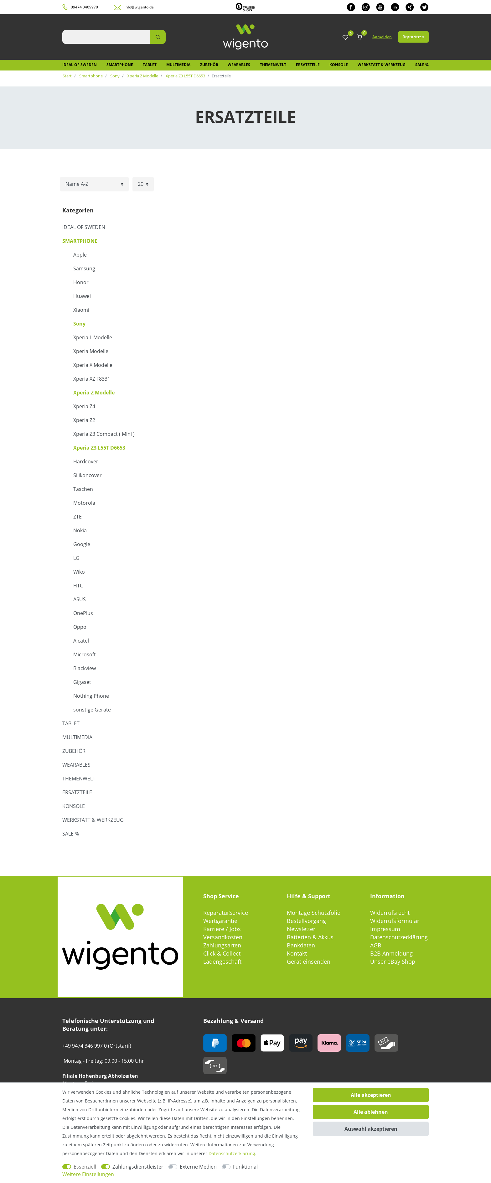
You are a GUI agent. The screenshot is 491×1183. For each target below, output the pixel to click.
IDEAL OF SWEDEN (79, 64)
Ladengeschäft (222, 961)
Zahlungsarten (222, 945)
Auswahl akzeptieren (370, 1128)
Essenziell (85, 1166)
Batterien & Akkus (310, 937)
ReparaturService (225, 912)
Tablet (150, 64)
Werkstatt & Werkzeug (382, 64)
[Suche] (158, 37)
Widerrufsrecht (390, 912)
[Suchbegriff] (106, 37)
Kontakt (297, 953)
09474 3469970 (84, 7)
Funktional (245, 1166)
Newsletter (301, 929)
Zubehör (209, 64)
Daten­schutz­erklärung (232, 1153)
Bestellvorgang (306, 921)
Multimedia (178, 64)
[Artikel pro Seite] (143, 184)
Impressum (385, 929)
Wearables (239, 64)
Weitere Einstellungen (88, 1174)
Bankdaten (301, 945)
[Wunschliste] (345, 37)
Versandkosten (222, 937)
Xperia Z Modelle (142, 76)
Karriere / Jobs (222, 929)
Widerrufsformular (394, 921)
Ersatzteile (308, 64)
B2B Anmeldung (391, 953)
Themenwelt (273, 64)
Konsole (338, 64)
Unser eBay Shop (392, 961)
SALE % (422, 64)
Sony (114, 76)
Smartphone (119, 64)
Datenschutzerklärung (399, 937)
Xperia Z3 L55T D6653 (185, 76)
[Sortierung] (94, 184)
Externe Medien (198, 1166)
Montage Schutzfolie (313, 912)
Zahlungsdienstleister (137, 1166)
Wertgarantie (220, 921)
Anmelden (382, 36)
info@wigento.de (139, 7)
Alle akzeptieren (371, 1095)
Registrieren (413, 36)
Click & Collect (221, 953)
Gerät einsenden (308, 961)
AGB (375, 945)
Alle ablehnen (371, 1111)
